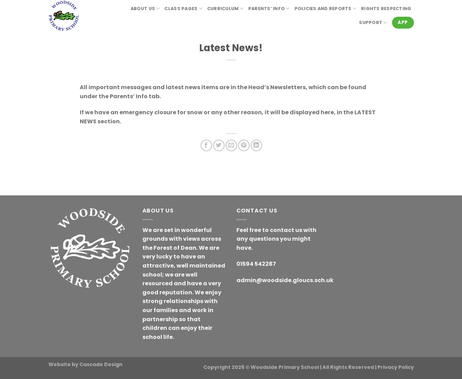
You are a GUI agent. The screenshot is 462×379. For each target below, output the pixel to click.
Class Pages (183, 8)
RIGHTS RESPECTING (386, 8)
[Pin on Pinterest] (244, 145)
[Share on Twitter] (219, 145)
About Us (145, 8)
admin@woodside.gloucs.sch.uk (285, 280)
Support (373, 23)
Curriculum (225, 8)
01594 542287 (256, 264)
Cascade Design (101, 364)
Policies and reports (326, 8)
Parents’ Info (269, 8)
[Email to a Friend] (231, 145)
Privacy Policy (395, 367)
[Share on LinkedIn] (256, 145)
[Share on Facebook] (206, 145)
